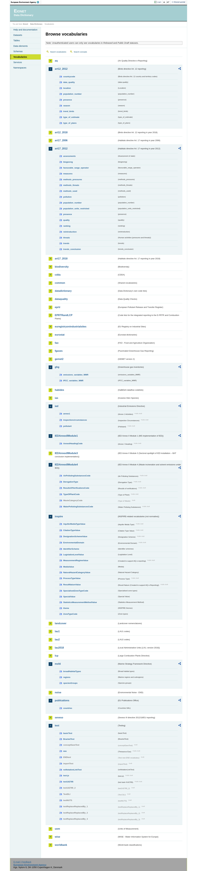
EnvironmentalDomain (73, 542)
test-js (66, 775)
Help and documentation (25, 29)
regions (66, 677)
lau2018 (59, 647)
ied (56, 406)
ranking (66, 226)
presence (67, 100)
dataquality (61, 299)
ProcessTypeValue (71, 578)
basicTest (67, 733)
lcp (56, 655)
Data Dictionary (36, 24)
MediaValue (68, 567)
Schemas (18, 51)
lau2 (57, 639)
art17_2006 (61, 140)
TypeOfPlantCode (71, 494)
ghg (57, 367)
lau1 (57, 631)
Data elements (20, 46)
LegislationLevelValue (73, 554)
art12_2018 (61, 132)
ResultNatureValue (72, 584)
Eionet (25, 24)
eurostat (59, 334)
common (60, 283)
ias (56, 398)
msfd (58, 664)
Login (159, 2)
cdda (57, 274)
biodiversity (62, 266)
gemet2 (59, 359)
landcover (60, 623)
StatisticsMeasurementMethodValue (80, 602)
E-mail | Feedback (22, 862)
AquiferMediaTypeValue (74, 524)
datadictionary (63, 291)
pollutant (67, 426)
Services (17, 62)
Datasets (17, 35)
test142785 (68, 782)
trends (66, 243)
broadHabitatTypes (72, 671)
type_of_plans (69, 123)
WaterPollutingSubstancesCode (78, 506)
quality (66, 220)
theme (66, 608)
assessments (69, 156)
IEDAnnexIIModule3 (66, 453)
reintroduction (70, 232)
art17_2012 (61, 148)
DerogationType (70, 482)
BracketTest (68, 739)
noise (58, 692)
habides (59, 390)
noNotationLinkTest (72, 770)
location (67, 88)
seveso (59, 717)
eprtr (57, 307)
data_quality (69, 82)
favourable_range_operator (76, 168)
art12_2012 (61, 69)
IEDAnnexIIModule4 (66, 464)
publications (62, 700)
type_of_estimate (71, 117)
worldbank (61, 845)
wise (57, 836)
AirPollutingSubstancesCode (76, 476)
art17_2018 (61, 258)
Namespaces (19, 67)
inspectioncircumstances (75, 420)
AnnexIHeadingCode (72, 443)
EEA (26, 2)
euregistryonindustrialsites (70, 326)
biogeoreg (68, 162)
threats (66, 237)
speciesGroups (70, 683)
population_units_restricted (76, 208)
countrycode (69, 76)
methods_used (70, 191)
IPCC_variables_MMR (73, 380)
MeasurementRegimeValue (75, 560)
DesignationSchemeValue (75, 536)
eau (65, 751)
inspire (59, 516)
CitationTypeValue (71, 530)
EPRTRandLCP (63, 315)
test (57, 725)
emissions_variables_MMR (75, 375)
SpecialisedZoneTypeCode (75, 591)
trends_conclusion (72, 249)
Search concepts (80, 52)
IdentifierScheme (71, 549)
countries (67, 708)
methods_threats (71, 185)
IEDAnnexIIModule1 (66, 435)
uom (57, 828)
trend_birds (68, 111)
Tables (16, 40)
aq (56, 60)
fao (56, 343)
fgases (59, 351)
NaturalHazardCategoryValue (76, 572)
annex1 (66, 413)
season (66, 105)
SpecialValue (69, 596)
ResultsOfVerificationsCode (76, 488)
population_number (72, 94)
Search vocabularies (58, 52)
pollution (67, 197)
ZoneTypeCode (70, 614)
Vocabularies (20, 57)
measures (67, 173)
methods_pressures (72, 179)
